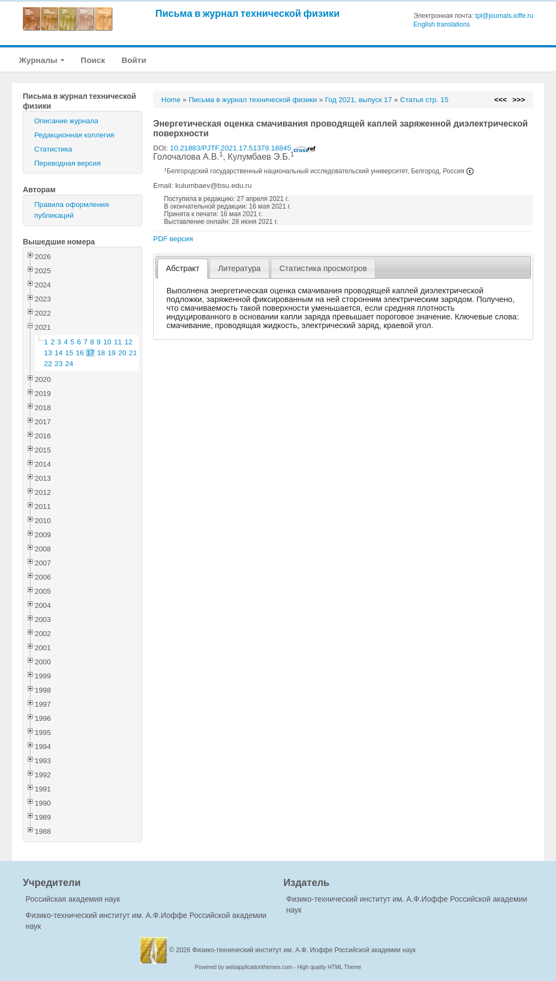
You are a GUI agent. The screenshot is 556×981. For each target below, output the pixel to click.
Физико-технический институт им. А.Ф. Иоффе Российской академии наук (304, 950)
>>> (519, 100)
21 (133, 353)
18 (101, 353)
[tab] (182, 269)
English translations (442, 24)
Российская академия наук (73, 899)
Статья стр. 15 (424, 100)
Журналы (42, 60)
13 (48, 353)
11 (118, 342)
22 (48, 364)
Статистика (53, 149)
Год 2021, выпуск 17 (358, 100)
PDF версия (173, 239)
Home (171, 100)
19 (112, 353)
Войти (134, 60)
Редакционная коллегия (74, 135)
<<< (500, 100)
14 (59, 353)
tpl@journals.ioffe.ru (504, 16)
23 (59, 364)
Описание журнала (66, 121)
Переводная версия (67, 163)
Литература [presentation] (239, 268)
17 (90, 353)
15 (69, 353)
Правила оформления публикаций (71, 209)
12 (128, 342)
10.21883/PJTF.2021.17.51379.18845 (243, 148)
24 (69, 364)
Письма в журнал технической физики (247, 13)
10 (107, 342)
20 (122, 353)
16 (80, 353)
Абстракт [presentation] (183, 268)
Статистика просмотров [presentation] (323, 268)
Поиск (93, 60)
